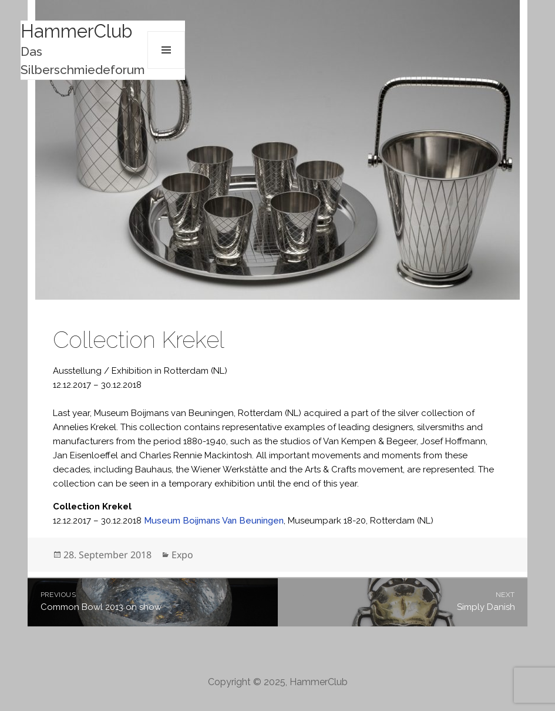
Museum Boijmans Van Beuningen (214, 520)
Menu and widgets (166, 50)
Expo (182, 554)
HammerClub (76, 31)
